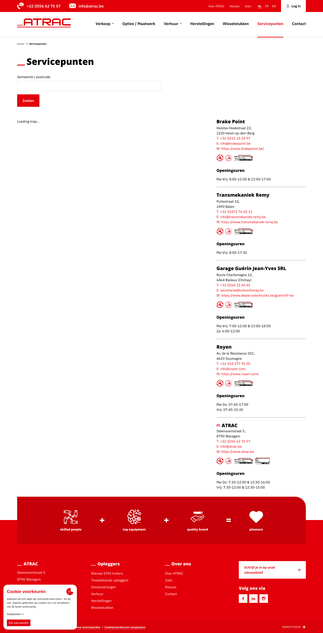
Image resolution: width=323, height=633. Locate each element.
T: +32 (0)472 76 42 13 (235, 211)
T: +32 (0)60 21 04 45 (233, 285)
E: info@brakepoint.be (234, 143)
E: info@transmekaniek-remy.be (241, 216)
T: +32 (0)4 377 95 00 (233, 363)
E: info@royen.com (231, 368)
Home (20, 44)
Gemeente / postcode (33, 76)
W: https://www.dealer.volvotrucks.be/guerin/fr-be (255, 295)
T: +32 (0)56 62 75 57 (233, 441)
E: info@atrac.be (229, 446)
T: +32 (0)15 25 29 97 (233, 138)
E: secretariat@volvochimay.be (240, 290)
